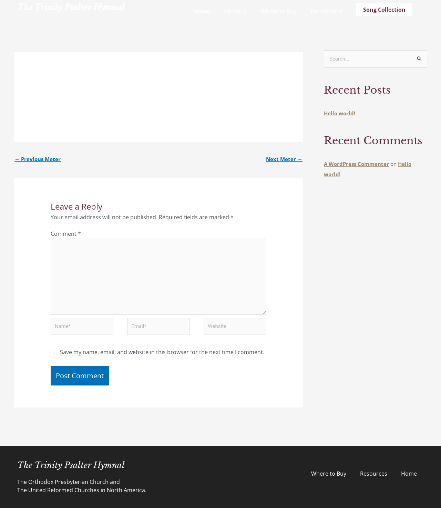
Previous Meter (37, 159)
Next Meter (284, 159)
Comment (66, 233)
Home (202, 11)
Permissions (326, 11)
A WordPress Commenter (356, 163)
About (235, 11)
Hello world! (339, 113)
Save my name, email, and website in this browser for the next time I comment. (162, 352)
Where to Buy (279, 11)
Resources (373, 473)
